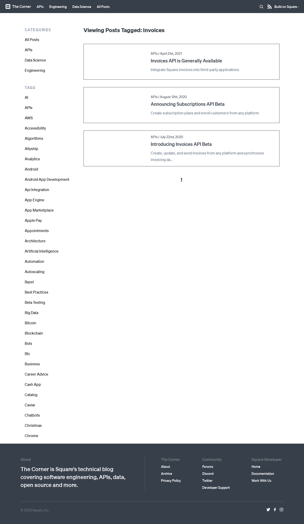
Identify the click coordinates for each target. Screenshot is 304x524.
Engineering (58, 6)
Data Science (81, 6)
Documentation (263, 473)
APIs (40, 6)
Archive (166, 473)
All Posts (103, 6)
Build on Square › (286, 5)
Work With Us (261, 480)
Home (256, 466)
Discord (207, 473)
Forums (207, 466)
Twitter (207, 480)
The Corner (18, 6)
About (165, 466)
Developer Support (216, 487)
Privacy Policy (171, 480)
